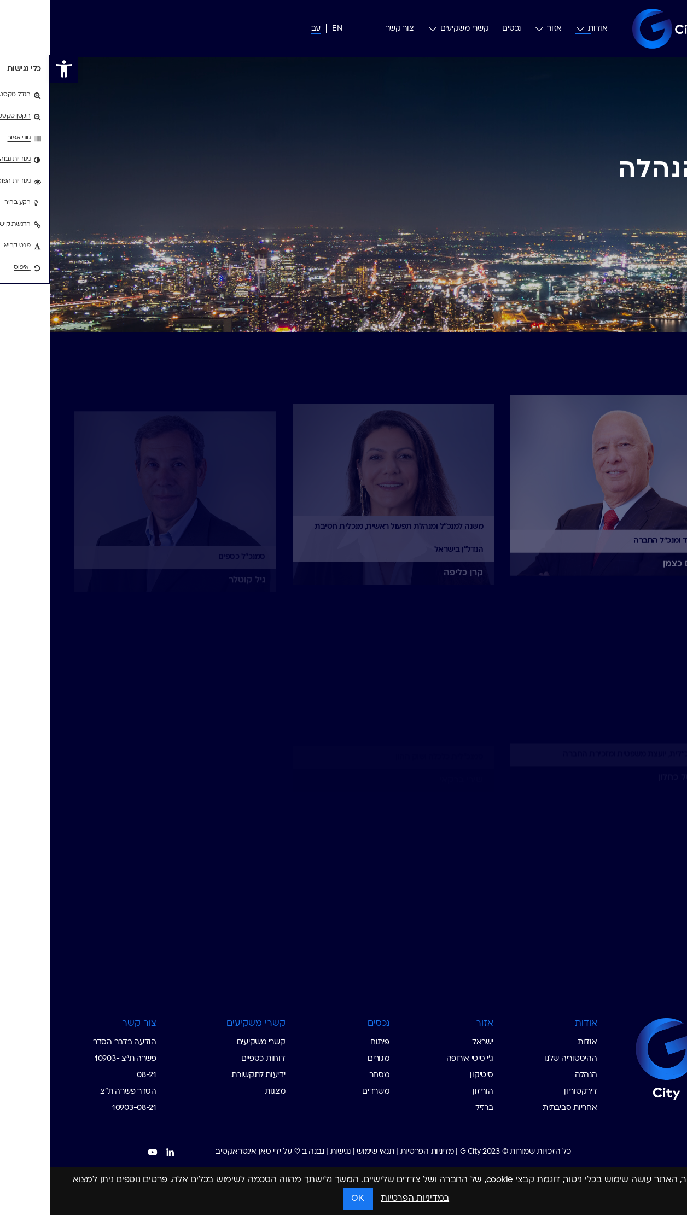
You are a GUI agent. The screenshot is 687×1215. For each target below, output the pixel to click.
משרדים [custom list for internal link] (325, 1091)
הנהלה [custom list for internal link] (536, 1075)
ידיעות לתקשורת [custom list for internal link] (208, 1075)
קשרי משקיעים (408, 29)
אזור (498, 29)
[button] (14, 69)
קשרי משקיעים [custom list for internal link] (211, 1042)
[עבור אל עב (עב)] (266, 28)
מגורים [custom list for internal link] (328, 1058)
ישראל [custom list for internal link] (433, 1042)
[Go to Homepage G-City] (603, 1057)
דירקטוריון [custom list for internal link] (530, 1091)
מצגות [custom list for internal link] (225, 1091)
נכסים (461, 28)
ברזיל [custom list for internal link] (435, 1108)
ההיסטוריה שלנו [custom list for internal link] (520, 1058)
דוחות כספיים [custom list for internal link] (213, 1058)
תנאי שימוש (325, 1151)
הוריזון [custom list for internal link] (433, 1091)
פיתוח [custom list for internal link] (330, 1042)
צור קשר (350, 28)
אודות (542, 29)
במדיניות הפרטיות (365, 1198)
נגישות (291, 1151)
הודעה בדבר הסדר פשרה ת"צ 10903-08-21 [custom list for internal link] (75, 1059)
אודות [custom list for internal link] (538, 1042)
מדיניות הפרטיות (377, 1151)
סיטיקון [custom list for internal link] (431, 1075)
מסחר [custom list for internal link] (329, 1075)
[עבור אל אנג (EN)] (287, 28)
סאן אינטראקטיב (193, 1151)
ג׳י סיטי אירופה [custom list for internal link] (420, 1058)
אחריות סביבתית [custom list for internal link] (520, 1108)
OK (308, 1198)
